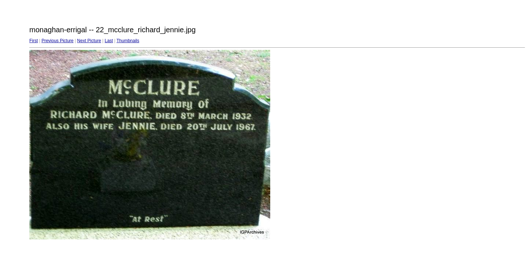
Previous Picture (57, 40)
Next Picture (89, 40)
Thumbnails (128, 40)
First (33, 40)
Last (108, 40)
